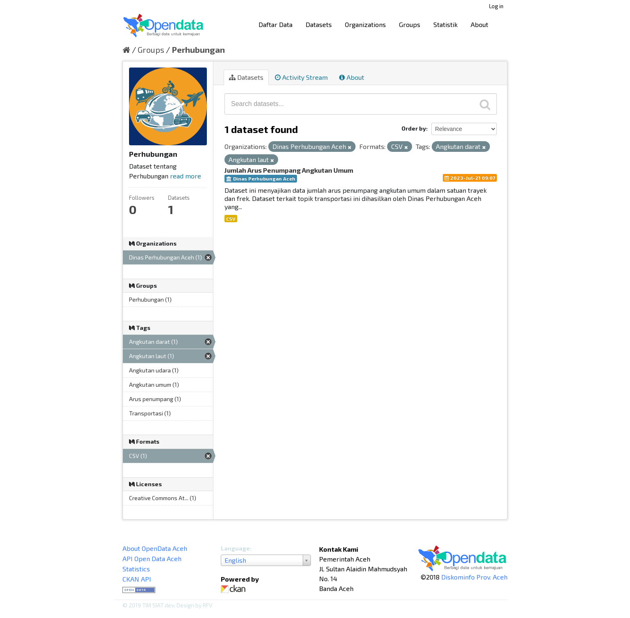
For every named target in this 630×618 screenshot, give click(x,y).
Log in (496, 6)
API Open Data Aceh (151, 558)
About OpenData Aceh (154, 548)
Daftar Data (275, 24)
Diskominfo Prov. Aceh (474, 577)
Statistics (136, 569)
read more (185, 176)
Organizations (365, 24)
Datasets (319, 24)
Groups (409, 24)
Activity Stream (301, 77)
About (479, 24)
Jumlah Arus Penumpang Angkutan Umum (288, 170)
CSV (231, 218)
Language (235, 548)
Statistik (445, 24)
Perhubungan (198, 49)
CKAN (235, 589)
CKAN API (136, 579)
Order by (413, 128)
